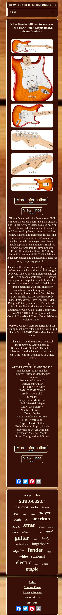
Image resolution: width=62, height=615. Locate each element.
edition (26, 532)
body (45, 539)
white (23, 556)
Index (32, 582)
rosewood (21, 507)
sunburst (38, 556)
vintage (27, 495)
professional (21, 544)
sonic (17, 519)
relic (26, 520)
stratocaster (32, 501)
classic (35, 539)
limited (41, 527)
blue (16, 513)
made (50, 527)
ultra (37, 495)
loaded (44, 563)
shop (49, 552)
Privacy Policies (32, 592)
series (34, 507)
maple (32, 569)
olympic (16, 527)
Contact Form (32, 587)
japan (36, 564)
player (45, 512)
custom (38, 532)
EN (29, 602)
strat (29, 525)
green (23, 514)
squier (18, 550)
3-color (46, 507)
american (40, 518)
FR (35, 602)
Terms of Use (32, 597)
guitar (22, 538)
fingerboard (40, 544)
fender (35, 550)
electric (23, 562)
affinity (32, 514)
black (15, 532)
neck (50, 531)
